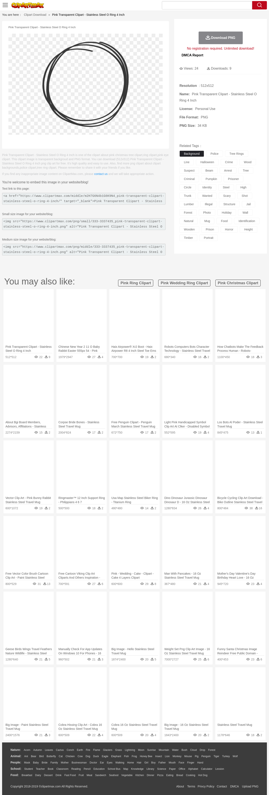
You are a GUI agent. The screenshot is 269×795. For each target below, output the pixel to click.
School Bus (114, 768)
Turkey (226, 756)
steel (226, 187)
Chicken (70, 756)
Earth (80, 750)
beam (209, 170)
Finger (190, 762)
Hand (200, 762)
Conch (70, 750)
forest (188, 212)
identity (207, 187)
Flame (96, 750)
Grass (118, 750)
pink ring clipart (135, 283)
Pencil (87, 768)
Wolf (235, 756)
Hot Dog (202, 775)
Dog (88, 756)
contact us (101, 174)
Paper (172, 768)
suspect (189, 170)
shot (245, 195)
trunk (187, 195)
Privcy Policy (206, 786)
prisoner (233, 179)
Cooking (190, 775)
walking (119, 762)
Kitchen (140, 775)
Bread (179, 775)
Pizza (160, 775)
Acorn (27, 750)
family (54, 762)
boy (153, 762)
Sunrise (151, 750)
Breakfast (27, 775)
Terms (191, 786)
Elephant (116, 756)
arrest (228, 170)
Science (161, 768)
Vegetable (126, 775)
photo (207, 212)
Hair (139, 762)
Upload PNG (250, 786)
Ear (102, 762)
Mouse (188, 756)
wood (247, 162)
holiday (227, 212)
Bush (184, 750)
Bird (41, 756)
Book (50, 768)
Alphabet (193, 768)
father (162, 762)
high (243, 187)
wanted (207, 195)
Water (175, 750)
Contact (222, 786)
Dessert (48, 775)
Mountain (164, 750)
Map (125, 768)
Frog (134, 756)
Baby (36, 762)
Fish (126, 756)
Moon (141, 750)
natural (188, 221)
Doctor (93, 762)
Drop (202, 750)
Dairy (38, 775)
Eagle (105, 756)
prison (210, 229)
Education (99, 768)
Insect (158, 756)
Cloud (193, 750)
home (130, 762)
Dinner (150, 775)
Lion (167, 756)
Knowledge (137, 768)
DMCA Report (192, 55)
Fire (88, 750)
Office (182, 768)
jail (248, 204)
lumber (189, 204)
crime (229, 162)
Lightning (130, 750)
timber (188, 237)
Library (150, 768)
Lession (219, 768)
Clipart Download (35, 14)
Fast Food (70, 775)
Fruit (81, 775)
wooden (189, 229)
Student (28, 768)
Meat (89, 775)
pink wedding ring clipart (184, 283)
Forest (211, 750)
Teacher (40, 768)
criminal (189, 179)
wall (245, 212)
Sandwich (100, 775)
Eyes (109, 762)
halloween (207, 162)
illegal (208, 204)
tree (246, 170)
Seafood (114, 775)
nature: (16, 749)
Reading (76, 768)
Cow (80, 756)
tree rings (236, 153)
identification (247, 221)
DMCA (234, 786)
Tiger (216, 756)
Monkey (177, 756)
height (248, 229)
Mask (27, 762)
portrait (208, 237)
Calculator (206, 768)
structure (229, 204)
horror (229, 229)
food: (15, 775)
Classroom (62, 768)
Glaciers (107, 750)
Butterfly (51, 756)
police (215, 153)
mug (207, 221)
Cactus (60, 750)
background (192, 153)
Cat (61, 756)
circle (187, 187)
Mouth (172, 762)
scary (227, 195)
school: (16, 768)
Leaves (49, 750)
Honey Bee (146, 756)
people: (16, 762)
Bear (33, 756)
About (180, 786)
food (224, 221)
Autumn (37, 750)
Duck (96, 756)
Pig (196, 756)
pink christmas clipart (238, 283)
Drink (59, 775)
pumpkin (211, 179)
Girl (146, 762)
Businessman (79, 762)
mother (65, 762)
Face (181, 762)
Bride (44, 762)
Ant (26, 756)
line (186, 162)
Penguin (206, 756)
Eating (169, 775)
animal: (16, 756)
